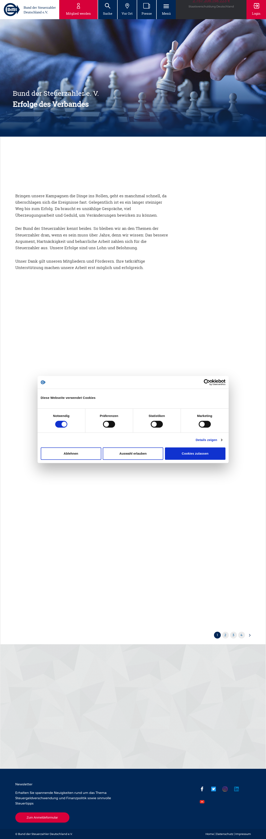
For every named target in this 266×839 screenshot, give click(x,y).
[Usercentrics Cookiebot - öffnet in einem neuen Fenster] (206, 382)
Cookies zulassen (195, 453)
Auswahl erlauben (132, 453)
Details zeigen (206, 440)
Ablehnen (71, 453)
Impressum (243, 834)
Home (209, 834)
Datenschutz (224, 834)
